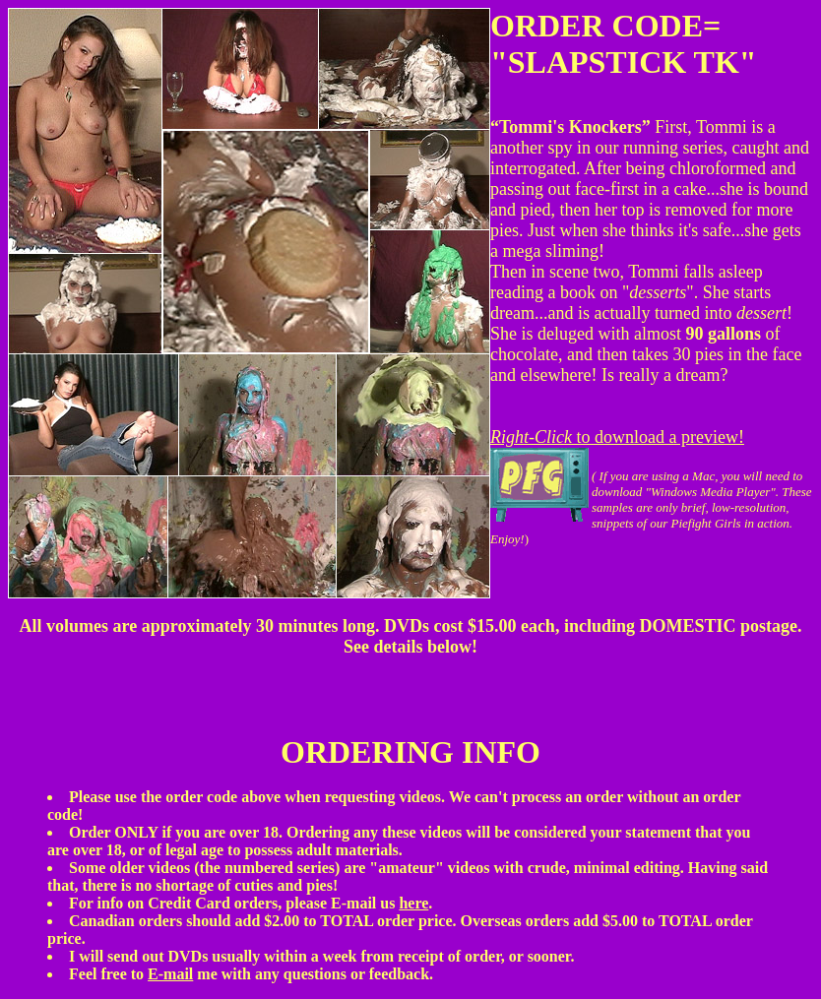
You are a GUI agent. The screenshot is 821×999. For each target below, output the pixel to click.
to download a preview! (617, 437)
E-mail (170, 974)
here (413, 903)
